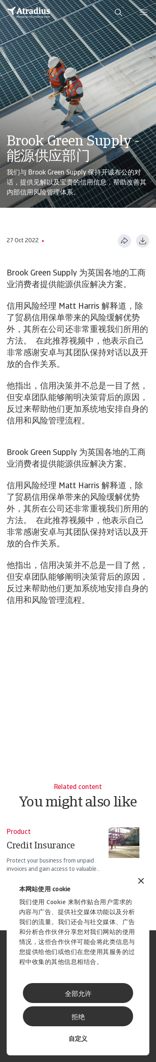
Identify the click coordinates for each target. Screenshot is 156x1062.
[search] (118, 12)
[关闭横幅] (141, 882)
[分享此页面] (124, 241)
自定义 (78, 1039)
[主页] (28, 12)
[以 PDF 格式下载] (142, 241)
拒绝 (78, 1017)
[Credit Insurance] (73, 853)
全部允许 (78, 994)
